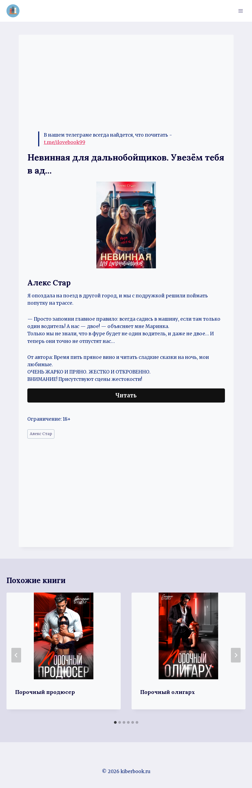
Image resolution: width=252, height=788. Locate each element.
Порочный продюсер (45, 692)
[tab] (115, 722)
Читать (126, 395)
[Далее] (236, 655)
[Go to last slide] (16, 655)
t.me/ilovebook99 (64, 142)
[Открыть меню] (240, 11)
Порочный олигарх (167, 692)
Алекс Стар (41, 434)
